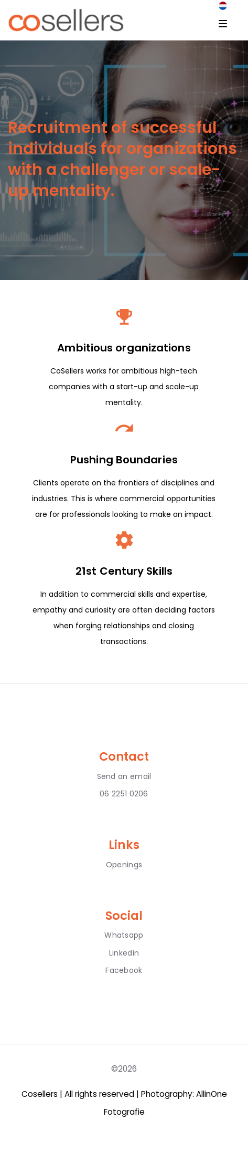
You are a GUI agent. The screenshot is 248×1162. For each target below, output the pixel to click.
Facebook (123, 970)
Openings (124, 864)
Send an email (124, 776)
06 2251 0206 (124, 793)
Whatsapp (123, 935)
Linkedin (124, 953)
